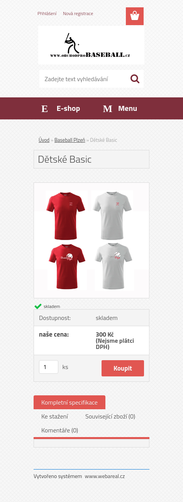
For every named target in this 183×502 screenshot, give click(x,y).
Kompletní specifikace (69, 402)
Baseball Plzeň (69, 140)
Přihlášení (46, 13)
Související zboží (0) (110, 416)
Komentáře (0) (59, 430)
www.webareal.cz (105, 476)
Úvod (44, 140)
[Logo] (91, 45)
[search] (135, 79)
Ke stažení (54, 416)
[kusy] (48, 367)
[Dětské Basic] (91, 186)
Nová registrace (78, 13)
